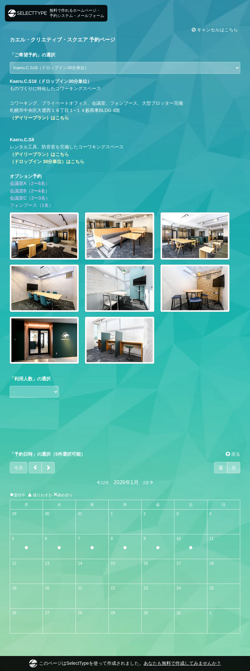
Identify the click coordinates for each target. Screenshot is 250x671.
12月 (103, 482)
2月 (148, 482)
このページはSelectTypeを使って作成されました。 (125, 663)
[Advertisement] (125, 424)
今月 (18, 467)
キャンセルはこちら (215, 29)
